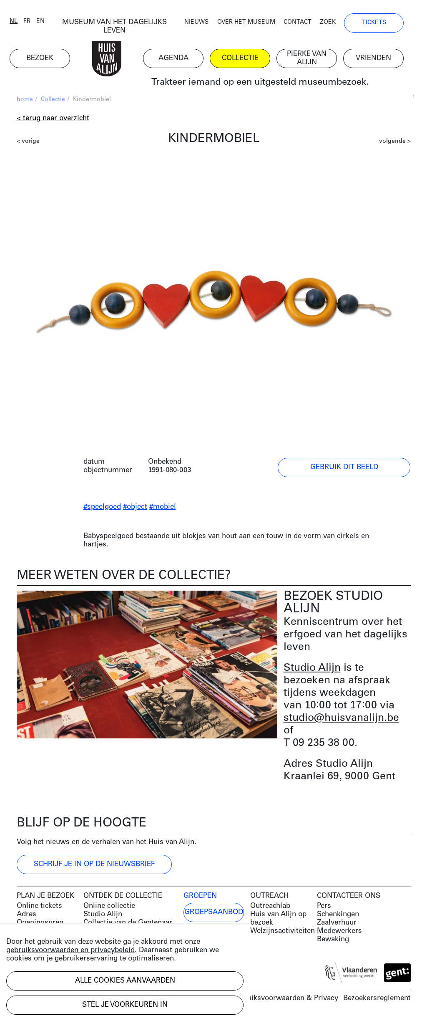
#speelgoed (102, 507)
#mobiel (162, 507)
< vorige (28, 142)
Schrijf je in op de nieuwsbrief (94, 865)
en (47, 22)
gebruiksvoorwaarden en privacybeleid (70, 950)
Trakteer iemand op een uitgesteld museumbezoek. (258, 83)
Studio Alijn (312, 669)
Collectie (53, 100)
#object (135, 507)
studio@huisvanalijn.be (341, 719)
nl (21, 22)
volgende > (395, 142)
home (25, 100)
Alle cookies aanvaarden (125, 980)
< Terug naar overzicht (53, 119)
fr (34, 22)
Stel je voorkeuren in (125, 1004)
